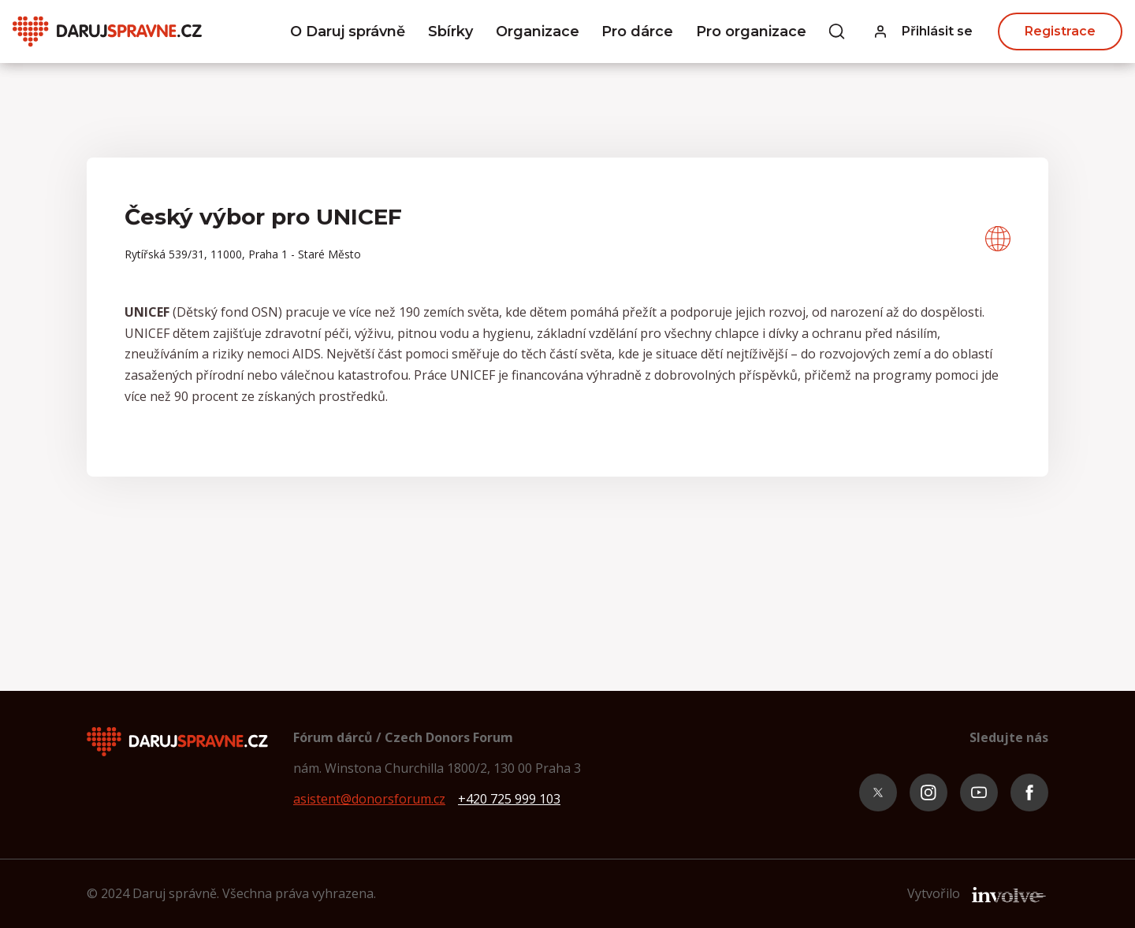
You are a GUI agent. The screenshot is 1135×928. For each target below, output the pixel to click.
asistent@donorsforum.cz (369, 798)
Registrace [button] (1060, 31)
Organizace (537, 31)
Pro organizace (751, 31)
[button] (924, 32)
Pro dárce (637, 31)
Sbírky (450, 31)
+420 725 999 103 (509, 798)
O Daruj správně (347, 31)
